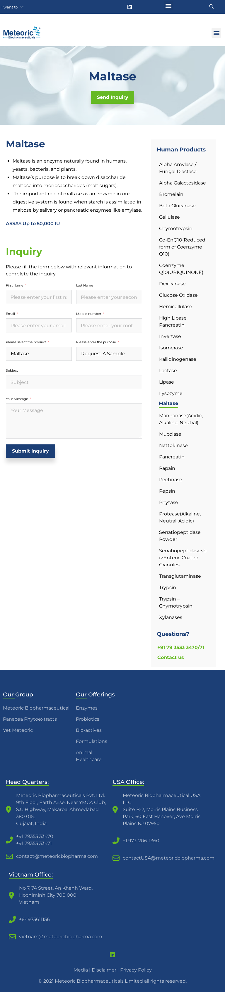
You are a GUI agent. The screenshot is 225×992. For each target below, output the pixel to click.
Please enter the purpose (96, 342)
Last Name (84, 285)
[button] (168, 5)
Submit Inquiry (30, 451)
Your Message (17, 399)
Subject (12, 370)
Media (81, 970)
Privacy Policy (136, 970)
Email (10, 314)
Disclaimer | (106, 970)
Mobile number (88, 314)
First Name (14, 285)
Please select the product (26, 342)
